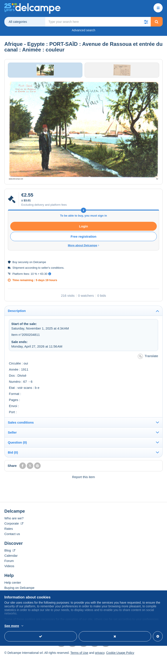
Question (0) (17, 445)
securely (23, 264)
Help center (12, 585)
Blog (9, 553)
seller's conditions (52, 270)
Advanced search (83, 30)
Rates (8, 531)
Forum (9, 563)
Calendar (11, 558)
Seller (12, 435)
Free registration (83, 239)
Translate (148, 358)
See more (11, 626)
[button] (146, 22)
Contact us (12, 536)
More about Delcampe (83, 248)
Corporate (13, 526)
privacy (99, 655)
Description (17, 313)
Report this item (83, 479)
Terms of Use (79, 655)
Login (83, 229)
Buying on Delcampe (19, 590)
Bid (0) (13, 455)
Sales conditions (21, 425)
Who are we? (13, 520)
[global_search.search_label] (98, 22)
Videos (9, 568)
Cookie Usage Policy (120, 655)
